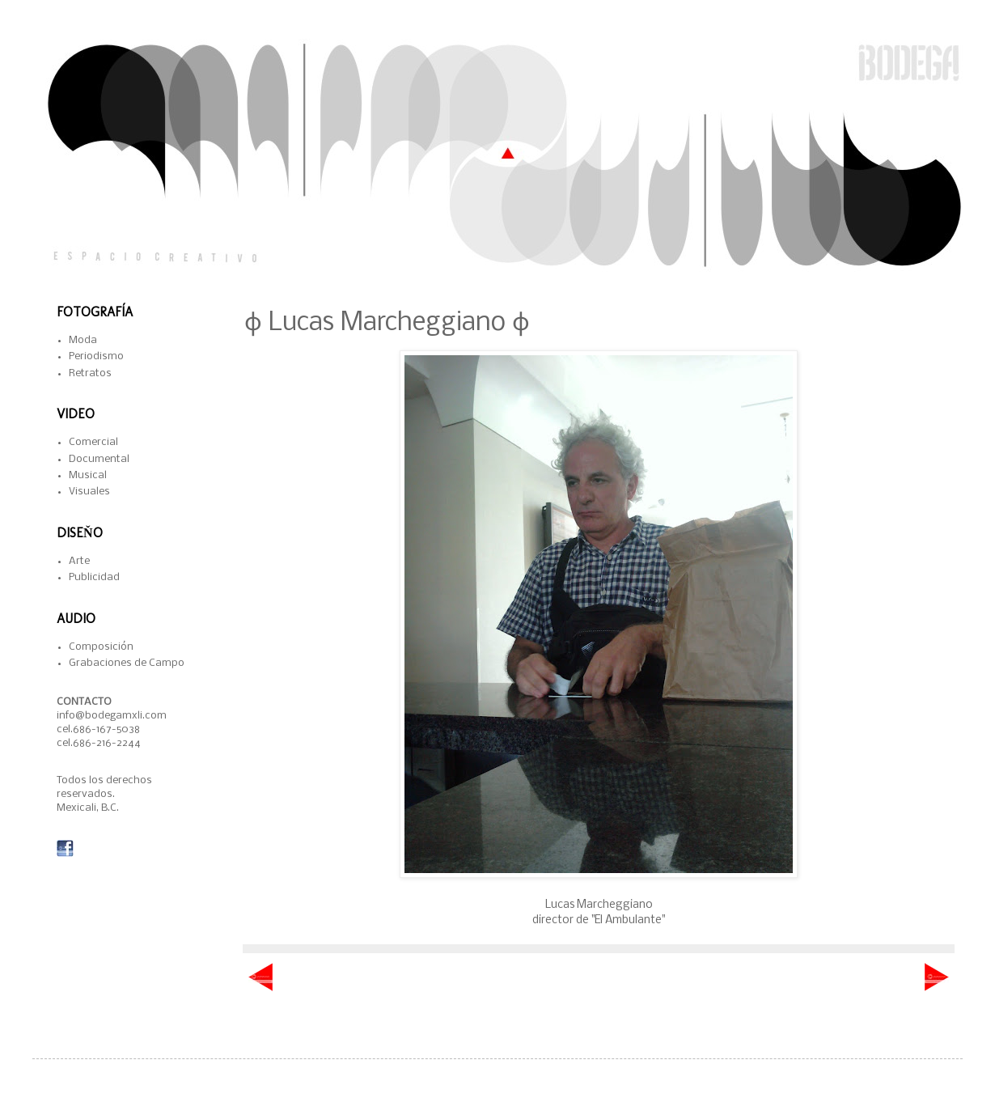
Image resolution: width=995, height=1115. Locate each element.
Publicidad (94, 577)
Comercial (93, 442)
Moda (83, 340)
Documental (99, 459)
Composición (101, 647)
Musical (88, 475)
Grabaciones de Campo (126, 663)
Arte (79, 561)
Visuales (89, 491)
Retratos (90, 373)
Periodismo (96, 356)
